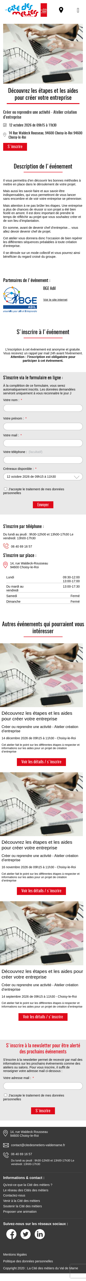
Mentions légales (15, 1254)
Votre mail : (11, 435)
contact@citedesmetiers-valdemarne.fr (38, 1145)
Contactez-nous (14, 1195)
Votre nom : (11, 400)
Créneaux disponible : (18, 469)
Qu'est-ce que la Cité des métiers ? (27, 1185)
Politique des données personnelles (28, 1261)
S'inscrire (15, 147)
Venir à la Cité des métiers (21, 1201)
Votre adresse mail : (17, 1078)
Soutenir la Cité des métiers (22, 1206)
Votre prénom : (13, 418)
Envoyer (43, 505)
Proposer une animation (20, 1211)
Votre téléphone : (15, 452)
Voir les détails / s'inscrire (41, 762)
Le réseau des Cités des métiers (25, 1190)
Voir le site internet (55, 299)
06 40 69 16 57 (21, 546)
